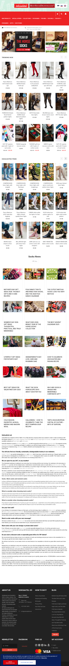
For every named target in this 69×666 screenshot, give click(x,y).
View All (34, 261)
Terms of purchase (40, 595)
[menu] (34, 20)
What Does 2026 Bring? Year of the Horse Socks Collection (59, 628)
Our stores (18, 23)
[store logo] (21, 6)
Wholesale (38, 601)
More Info (44, 658)
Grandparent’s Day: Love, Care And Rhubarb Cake (34, 359)
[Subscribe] (9, 649)
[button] (65, 158)
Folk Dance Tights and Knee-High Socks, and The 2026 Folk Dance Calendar (59, 606)
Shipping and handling (41, 598)
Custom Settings (27, 662)
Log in (54, 645)
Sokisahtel (24, 646)
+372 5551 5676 (25, 606)
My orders (55, 647)
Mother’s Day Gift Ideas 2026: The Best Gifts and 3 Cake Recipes (59, 598)
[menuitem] (7, 18)
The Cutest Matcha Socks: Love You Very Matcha (56, 292)
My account (65, 14)
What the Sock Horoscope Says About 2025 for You (33, 389)
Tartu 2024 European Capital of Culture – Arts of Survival (55, 422)
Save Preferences (10, 662)
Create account (57, 650)
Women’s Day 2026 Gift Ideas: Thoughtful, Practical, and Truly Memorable (12, 326)
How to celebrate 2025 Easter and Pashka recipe (54, 359)
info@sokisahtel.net (26, 611)
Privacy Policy (38, 604)
